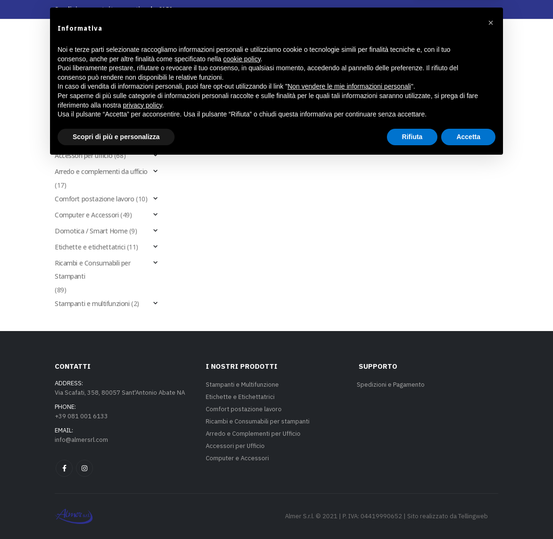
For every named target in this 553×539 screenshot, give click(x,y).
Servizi (244, 71)
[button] (455, 65)
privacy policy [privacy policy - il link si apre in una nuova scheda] (142, 481)
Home (126, 71)
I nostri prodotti (183, 71)
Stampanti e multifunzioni (92, 303)
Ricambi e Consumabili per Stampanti (93, 269)
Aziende (416, 71)
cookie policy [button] (241, 435)
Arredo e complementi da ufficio (101, 171)
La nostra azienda (306, 71)
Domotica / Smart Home (91, 230)
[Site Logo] (276, 39)
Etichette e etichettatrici (90, 246)
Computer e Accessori (87, 214)
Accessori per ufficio (83, 155)
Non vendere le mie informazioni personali (349, 463)
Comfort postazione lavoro (94, 198)
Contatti (372, 71)
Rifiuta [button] (412, 513)
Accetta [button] (468, 513)
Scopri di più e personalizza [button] (116, 513)
